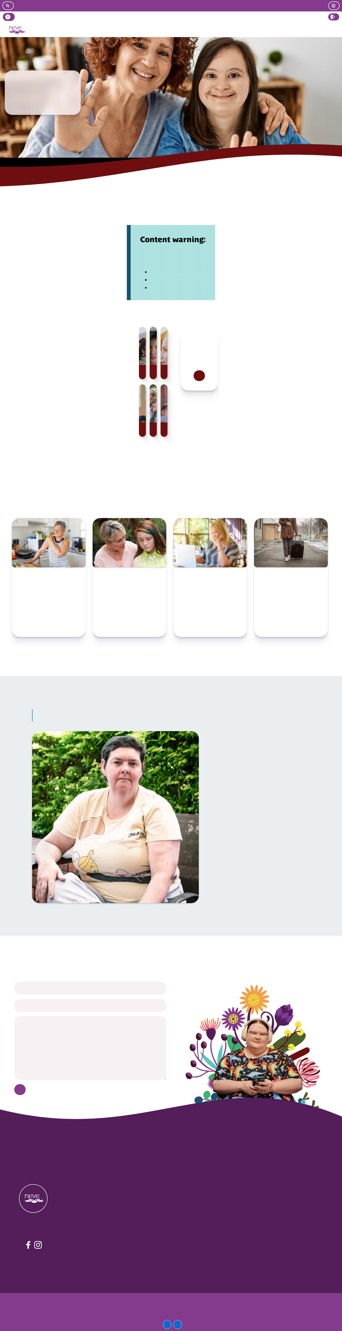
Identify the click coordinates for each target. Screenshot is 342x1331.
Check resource (49, 628)
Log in (334, 29)
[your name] (90, 988)
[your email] (90, 1005)
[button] (334, 17)
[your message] (90, 1048)
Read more (199, 375)
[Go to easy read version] (173, 5)
